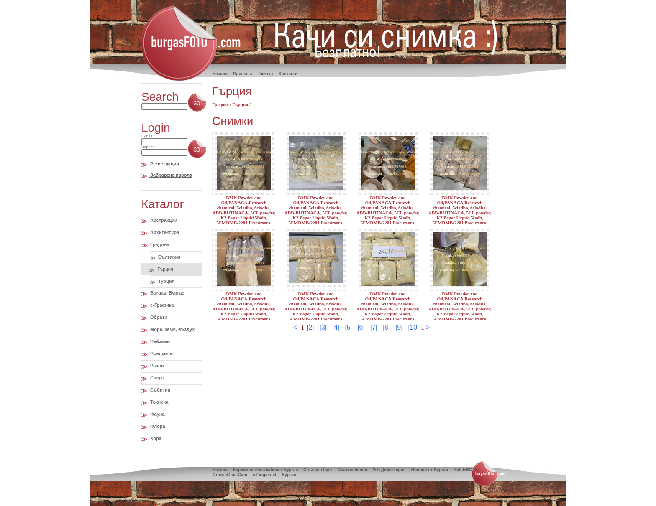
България (169, 256)
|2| (310, 327)
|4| (335, 327)
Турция (165, 281)
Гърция (164, 269)
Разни (156, 365)
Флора (157, 426)
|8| (386, 327)
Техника (158, 401)
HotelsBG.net (467, 470)
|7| (373, 327)
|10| (413, 327)
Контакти (288, 73)
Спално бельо (352, 470)
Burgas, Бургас (166, 292)
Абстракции (163, 220)
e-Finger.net (265, 475)
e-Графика (161, 305)
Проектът (243, 73)
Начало (220, 470)
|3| (323, 327)
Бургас (289, 475)
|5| (348, 327)
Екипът (265, 73)
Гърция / (241, 104)
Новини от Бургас (429, 470)
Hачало (220, 73)
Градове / (222, 104)
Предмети (161, 353)
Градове (159, 244)
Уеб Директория (389, 470)
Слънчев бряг (317, 470)
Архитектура (164, 232)
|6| (360, 327)
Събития (159, 389)
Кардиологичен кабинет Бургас (265, 470)
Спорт (156, 377)
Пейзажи (159, 341)
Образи (158, 317)
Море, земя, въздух (172, 329)
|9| (398, 327)
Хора (155, 438)
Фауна (156, 414)
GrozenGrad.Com (230, 475)
